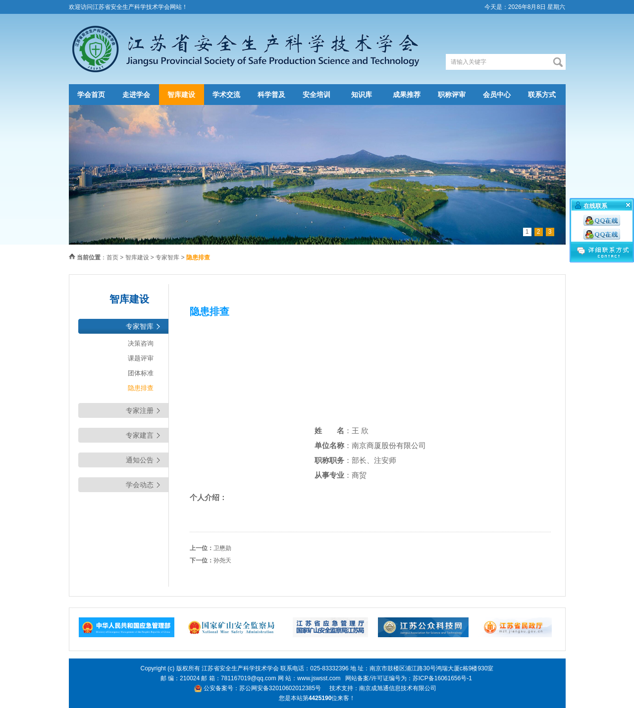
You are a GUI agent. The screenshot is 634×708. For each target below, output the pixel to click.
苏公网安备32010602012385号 (280, 688)
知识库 (361, 95)
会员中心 (497, 95)
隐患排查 (141, 388)
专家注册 (140, 410)
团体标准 (141, 373)
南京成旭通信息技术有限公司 (397, 688)
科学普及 (271, 95)
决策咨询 (141, 343)
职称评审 (452, 95)
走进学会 (136, 95)
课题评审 (141, 358)
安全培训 (316, 95)
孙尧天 (222, 560)
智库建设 (181, 95)
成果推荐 (407, 95)
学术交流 (226, 95)
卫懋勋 (222, 548)
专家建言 (140, 435)
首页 (112, 257)
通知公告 (140, 460)
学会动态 (140, 485)
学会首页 (91, 95)
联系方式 (542, 95)
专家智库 (167, 257)
